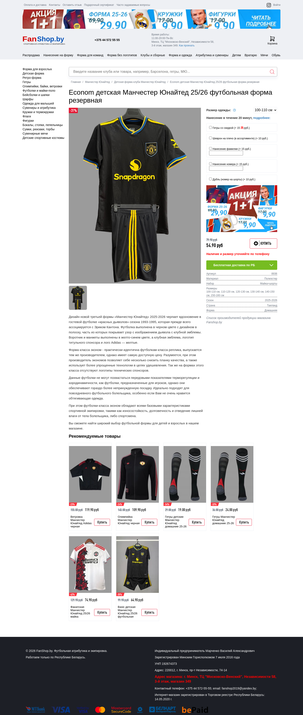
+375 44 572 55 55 (107, 40)
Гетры (27, 82)
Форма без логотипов (122, 55)
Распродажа (31, 55)
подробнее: (261, 118)
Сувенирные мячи (35, 133)
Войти (276, 4)
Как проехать (187, 45)
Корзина (272, 40)
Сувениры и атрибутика (39, 107)
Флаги (27, 116)
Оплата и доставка (35, 4)
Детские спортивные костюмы (43, 138)
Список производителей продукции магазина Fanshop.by (238, 320)
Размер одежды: (221, 110)
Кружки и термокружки (38, 112)
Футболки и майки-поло (39, 90)
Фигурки (28, 120)
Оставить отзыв (72, 4)
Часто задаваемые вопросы (133, 4)
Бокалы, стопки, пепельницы (43, 125)
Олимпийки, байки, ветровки (42, 86)
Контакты (54, 4)
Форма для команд (90, 55)
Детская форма (33, 73)
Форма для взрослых (37, 69)
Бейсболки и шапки (36, 95)
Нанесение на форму (58, 55)
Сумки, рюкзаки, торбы (39, 129)
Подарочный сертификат (99, 4)
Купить (102, 522)
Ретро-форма (32, 77)
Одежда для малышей (38, 103)
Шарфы (28, 99)
